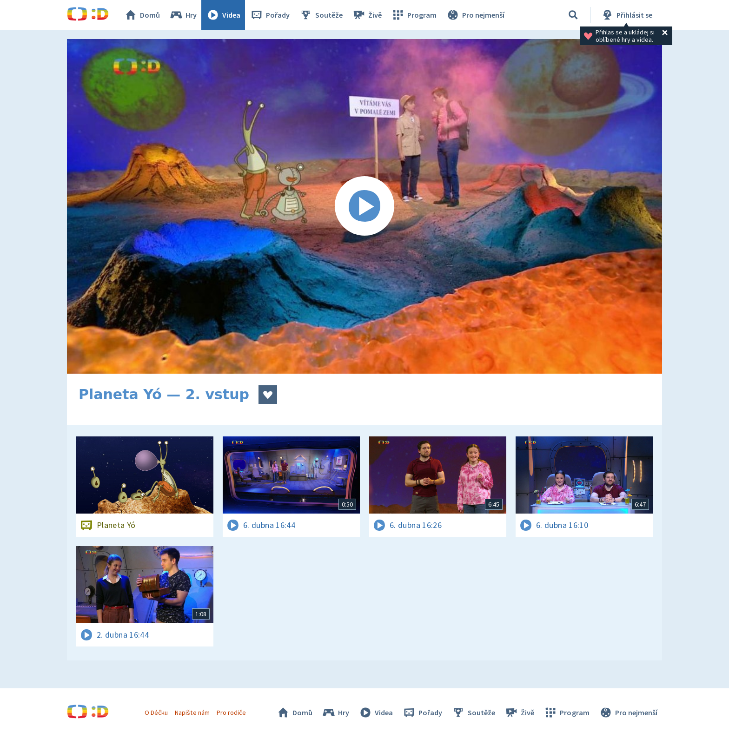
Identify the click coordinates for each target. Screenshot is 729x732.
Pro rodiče (231, 712)
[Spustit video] (364, 206)
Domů (142, 15)
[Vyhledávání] (573, 15)
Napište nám (192, 712)
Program (414, 15)
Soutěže (321, 15)
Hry (183, 15)
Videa (223, 15)
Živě (367, 15)
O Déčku (156, 712)
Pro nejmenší (475, 15)
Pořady (270, 15)
